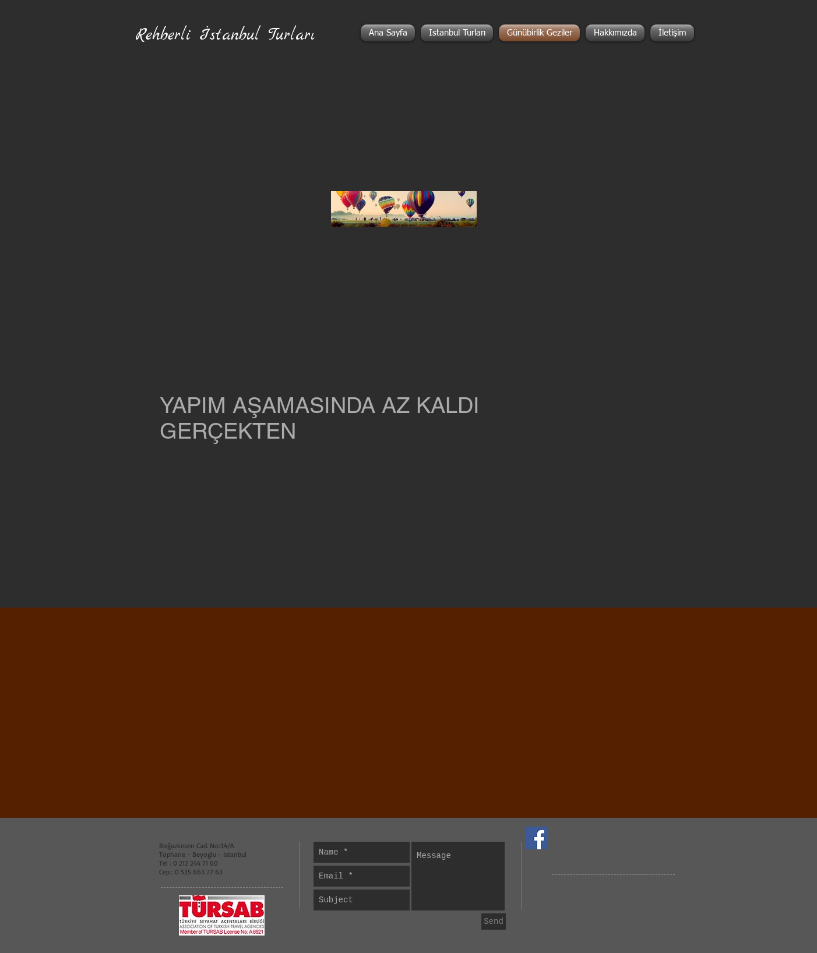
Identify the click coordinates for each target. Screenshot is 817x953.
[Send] (493, 921)
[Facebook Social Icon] (536, 838)
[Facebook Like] (620, 838)
